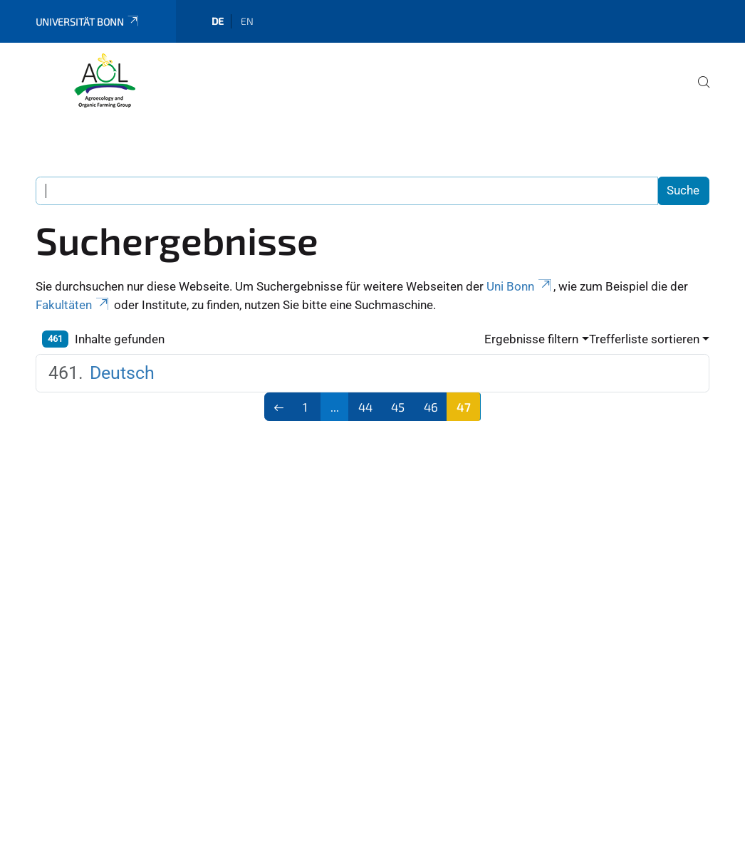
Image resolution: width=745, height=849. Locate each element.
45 (398, 407)
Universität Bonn (88, 22)
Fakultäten (73, 305)
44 (365, 407)
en (247, 21)
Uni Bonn (519, 286)
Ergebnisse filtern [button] (531, 339)
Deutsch (122, 373)
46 (431, 407)
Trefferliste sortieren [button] (644, 339)
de (218, 21)
